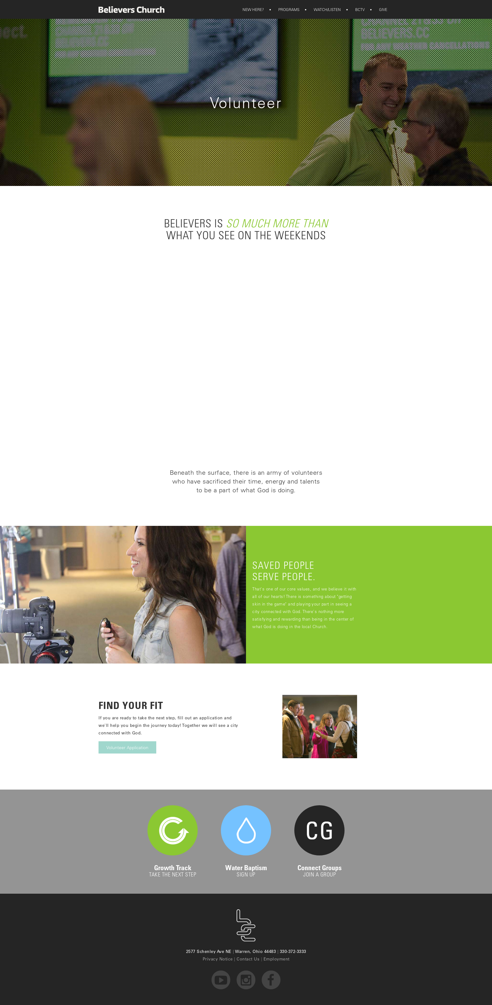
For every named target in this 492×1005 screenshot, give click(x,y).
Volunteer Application (127, 747)
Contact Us (248, 958)
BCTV (356, 9)
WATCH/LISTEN (323, 9)
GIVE (379, 9)
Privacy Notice (218, 958)
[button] (253, 9)
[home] (131, 9)
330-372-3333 (293, 951)
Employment (277, 958)
